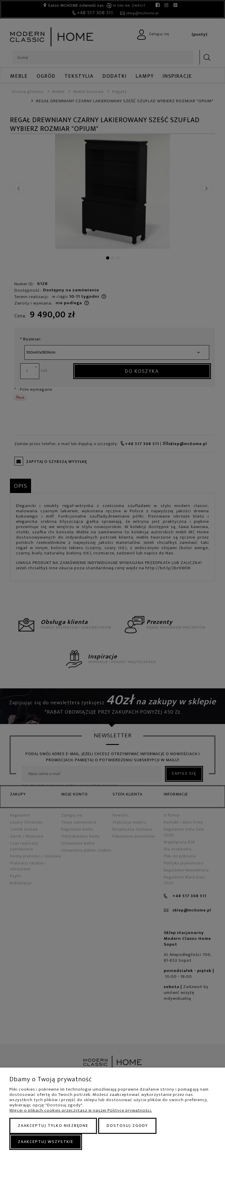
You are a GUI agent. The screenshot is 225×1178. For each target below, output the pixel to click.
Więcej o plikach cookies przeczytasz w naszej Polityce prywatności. (80, 1110)
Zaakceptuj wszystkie (46, 1141)
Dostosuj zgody (127, 1125)
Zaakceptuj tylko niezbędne (53, 1125)
